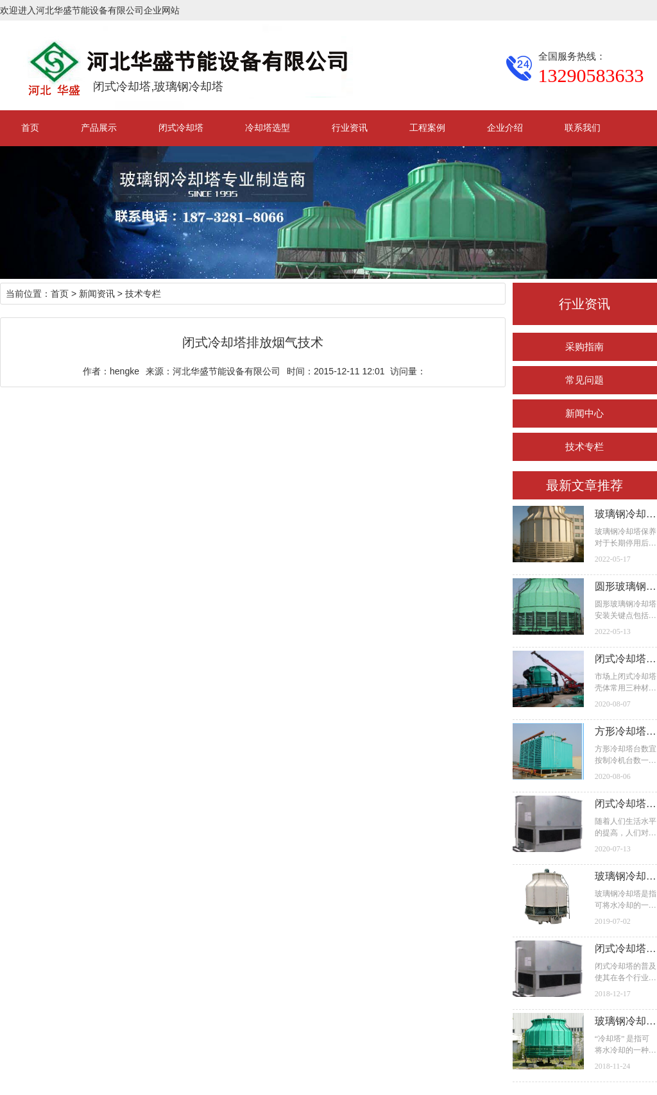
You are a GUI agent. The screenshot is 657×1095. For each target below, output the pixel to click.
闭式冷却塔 (180, 127)
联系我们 (583, 127)
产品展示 (99, 127)
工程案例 (427, 127)
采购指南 (584, 346)
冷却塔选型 (267, 127)
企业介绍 (505, 127)
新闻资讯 (97, 293)
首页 (30, 127)
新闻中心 (584, 413)
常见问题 (584, 379)
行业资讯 (350, 127)
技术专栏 (584, 446)
